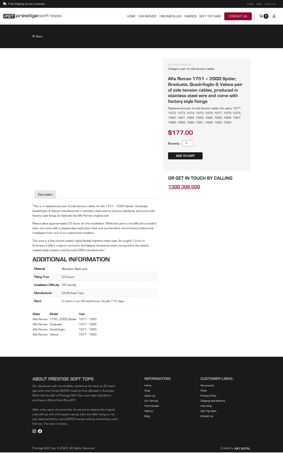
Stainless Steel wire (74, 269)
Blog (259, 4)
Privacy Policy (208, 396)
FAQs (250, 4)
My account (207, 386)
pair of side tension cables (198, 68)
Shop (147, 391)
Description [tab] (45, 195)
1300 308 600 (184, 187)
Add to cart (185, 155)
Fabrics (190, 16)
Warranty (206, 406)
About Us (270, 4)
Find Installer (170, 16)
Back (37, 36)
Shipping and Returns (212, 401)
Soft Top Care (210, 16)
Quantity (173, 143)
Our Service (147, 16)
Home (131, 16)
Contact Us (238, 16)
